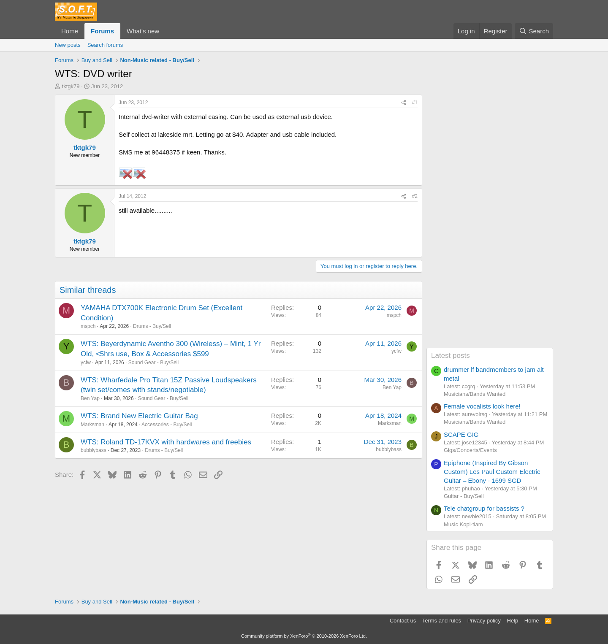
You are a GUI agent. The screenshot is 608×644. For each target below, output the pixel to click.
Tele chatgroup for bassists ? (484, 508)
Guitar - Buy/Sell (464, 496)
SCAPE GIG (461, 434)
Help (512, 620)
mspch (88, 326)
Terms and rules (441, 620)
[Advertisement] (489, 221)
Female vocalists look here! (482, 406)
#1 (415, 103)
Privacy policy (484, 620)
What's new (143, 31)
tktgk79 (71, 86)
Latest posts (450, 356)
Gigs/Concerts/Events (470, 450)
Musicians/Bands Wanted (474, 394)
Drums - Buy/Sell (152, 326)
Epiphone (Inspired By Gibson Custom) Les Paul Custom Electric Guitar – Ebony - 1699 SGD (492, 471)
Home (69, 31)
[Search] (534, 31)
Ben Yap (90, 398)
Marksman (92, 425)
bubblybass (93, 450)
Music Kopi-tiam (463, 524)
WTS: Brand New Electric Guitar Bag (139, 416)
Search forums (105, 45)
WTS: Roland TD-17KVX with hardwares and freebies (166, 442)
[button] (166, 31)
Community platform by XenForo (304, 636)
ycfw (86, 362)
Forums (102, 31)
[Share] (403, 103)
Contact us (403, 620)
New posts (68, 45)
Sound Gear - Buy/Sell (153, 362)
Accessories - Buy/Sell (166, 425)
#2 (415, 196)
